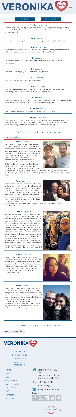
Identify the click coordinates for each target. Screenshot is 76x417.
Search (8, 373)
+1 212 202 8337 (45, 385)
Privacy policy (20, 355)
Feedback (24, 19)
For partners (11, 387)
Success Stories (51, 19)
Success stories (12, 384)
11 (50, 132)
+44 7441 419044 (45, 382)
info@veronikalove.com (48, 389)
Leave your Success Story (14, 331)
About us (9, 398)
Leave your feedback (12, 137)
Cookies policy (21, 358)
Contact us (10, 395)
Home (8, 370)
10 (48, 132)
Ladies (8, 377)
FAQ (7, 391)
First (17, 132)
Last (59, 132)
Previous (23, 132)
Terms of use (20, 351)
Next (54, 132)
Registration (11, 380)
